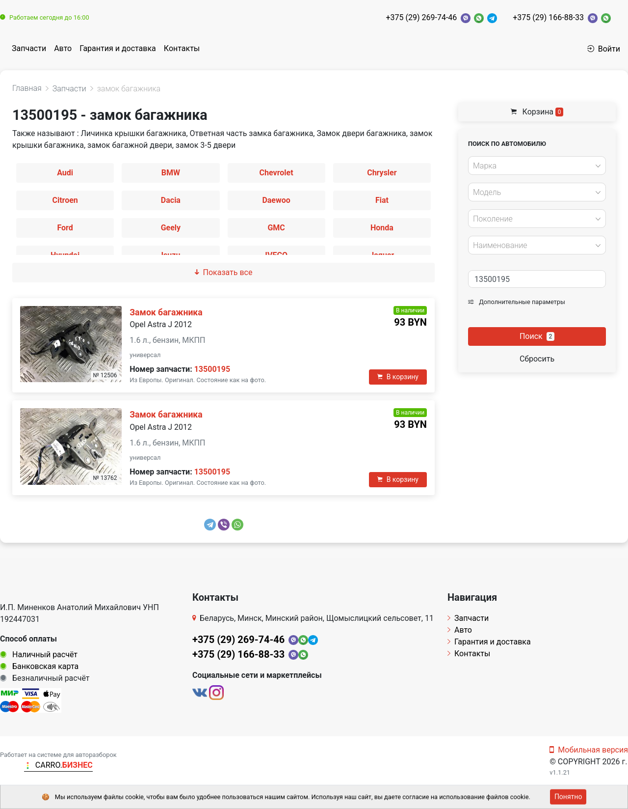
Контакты (182, 48)
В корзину (398, 377)
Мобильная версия (589, 749)
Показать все (224, 272)
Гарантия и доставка (117, 48)
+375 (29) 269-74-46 (421, 17)
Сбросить (537, 358)
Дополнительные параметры (516, 302)
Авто (63, 48)
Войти (603, 49)
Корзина (537, 111)
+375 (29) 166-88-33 (548, 17)
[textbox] (534, 166)
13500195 (212, 369)
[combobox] (537, 165)
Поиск (537, 336)
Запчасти (29, 48)
